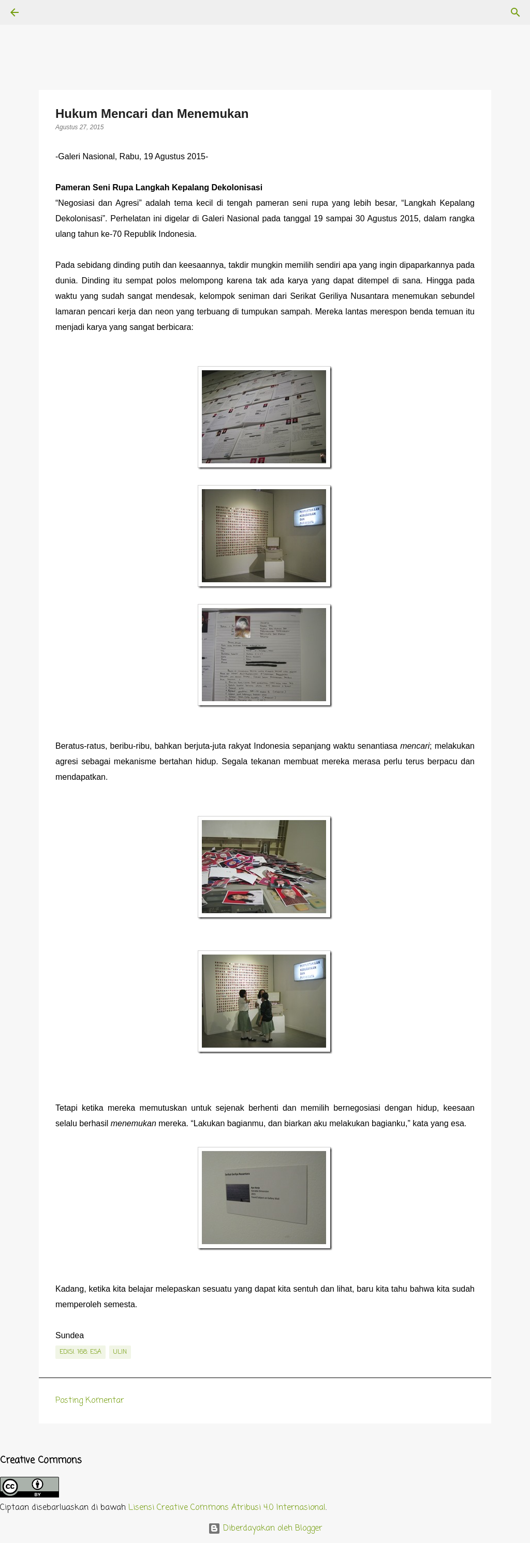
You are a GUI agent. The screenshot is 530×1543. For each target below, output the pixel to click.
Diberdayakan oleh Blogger (265, 1528)
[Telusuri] (43, 12)
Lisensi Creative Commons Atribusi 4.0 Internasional (227, 1508)
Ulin (120, 1352)
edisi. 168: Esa (80, 1352)
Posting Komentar (89, 1401)
